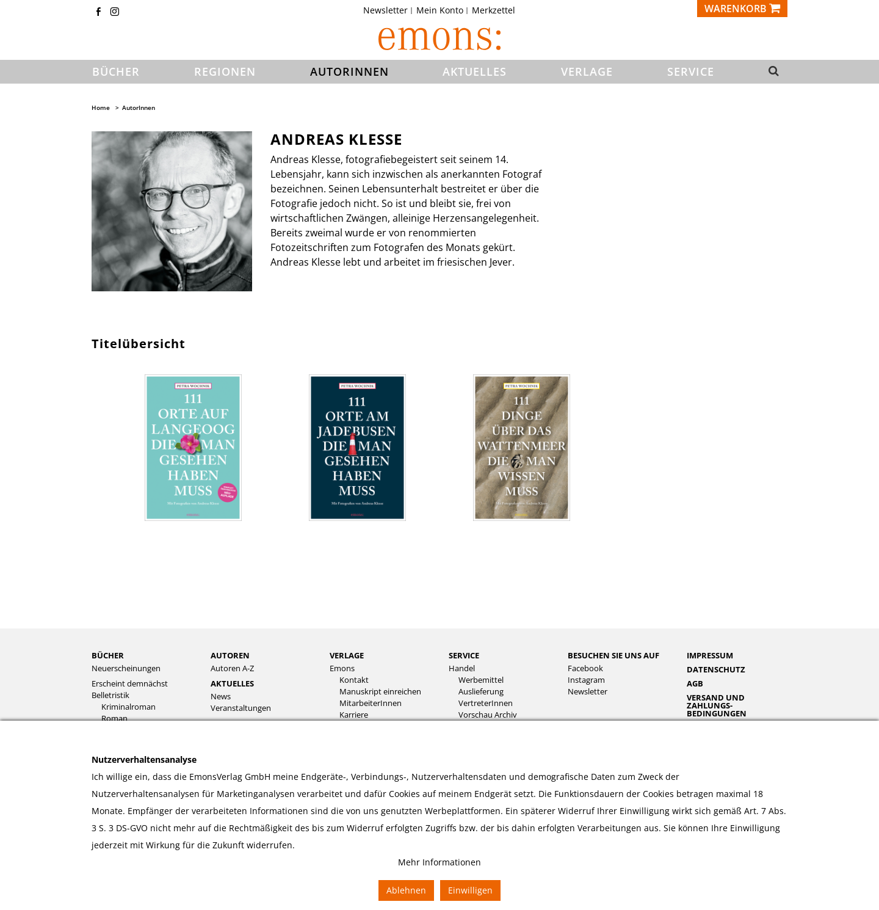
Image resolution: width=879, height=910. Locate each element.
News (221, 696)
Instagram (586, 680)
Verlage (347, 655)
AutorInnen (138, 107)
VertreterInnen (485, 703)
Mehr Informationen (439, 862)
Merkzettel (493, 10)
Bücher (108, 655)
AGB (695, 683)
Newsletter (385, 10)
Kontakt (354, 680)
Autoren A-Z (232, 668)
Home (101, 107)
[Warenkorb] (742, 8)
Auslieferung (481, 691)
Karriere (353, 714)
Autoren (230, 655)
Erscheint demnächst (130, 683)
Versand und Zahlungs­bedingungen (717, 705)
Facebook (585, 668)
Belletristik (110, 695)
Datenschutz (716, 669)
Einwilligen (470, 890)
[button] (770, 72)
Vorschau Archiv (487, 714)
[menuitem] (389, 10)
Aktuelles (232, 683)
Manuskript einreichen (380, 691)
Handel (462, 668)
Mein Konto (439, 10)
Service (464, 655)
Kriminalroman (128, 707)
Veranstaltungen (241, 708)
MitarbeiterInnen (370, 703)
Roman (114, 718)
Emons (342, 668)
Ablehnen (406, 890)
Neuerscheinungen (126, 668)
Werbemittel (481, 680)
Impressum (710, 655)
